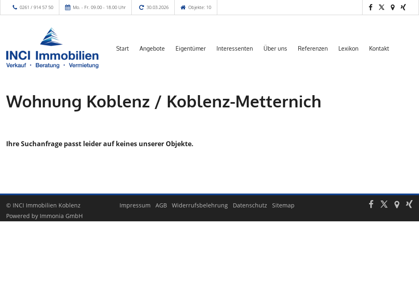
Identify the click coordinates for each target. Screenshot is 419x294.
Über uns (275, 48)
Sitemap (283, 205)
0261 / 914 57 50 (36, 7)
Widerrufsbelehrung (200, 205)
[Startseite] (52, 47)
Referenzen (313, 48)
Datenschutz (250, 205)
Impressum (135, 205)
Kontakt (379, 48)
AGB (161, 205)
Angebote (152, 48)
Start (122, 48)
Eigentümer (191, 48)
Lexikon (348, 48)
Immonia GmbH (61, 216)
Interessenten (234, 48)
